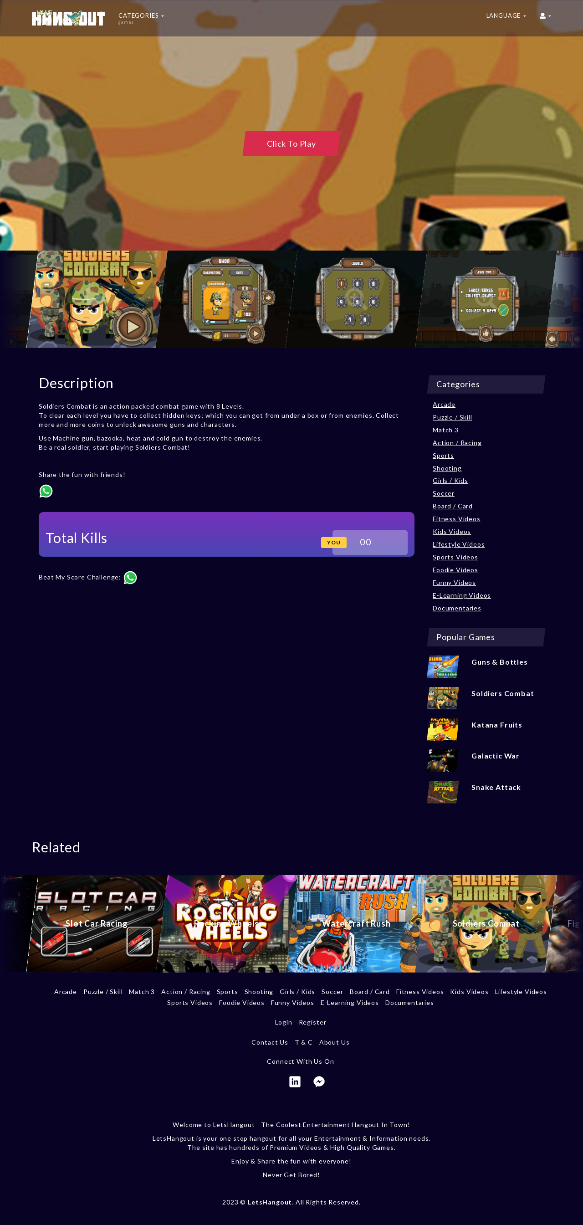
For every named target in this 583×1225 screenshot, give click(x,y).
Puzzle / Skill (452, 417)
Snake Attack (496, 787)
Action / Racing (457, 442)
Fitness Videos (457, 519)
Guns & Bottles (499, 661)
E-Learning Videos (462, 595)
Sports (443, 455)
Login (283, 1022)
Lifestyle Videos (459, 544)
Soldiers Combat (502, 693)
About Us (334, 1042)
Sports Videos (455, 557)
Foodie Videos (455, 570)
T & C (304, 1042)
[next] (567, 299)
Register (313, 1022)
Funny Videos (454, 582)
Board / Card (453, 506)
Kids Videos (452, 531)
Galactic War (495, 755)
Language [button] (506, 15)
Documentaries (457, 608)
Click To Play (291, 143)
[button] (545, 18)
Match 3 (446, 430)
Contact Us (269, 1042)
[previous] (16, 299)
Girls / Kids (450, 480)
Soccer (444, 493)
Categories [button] (141, 18)
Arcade (444, 404)
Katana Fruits (496, 724)
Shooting (447, 468)
